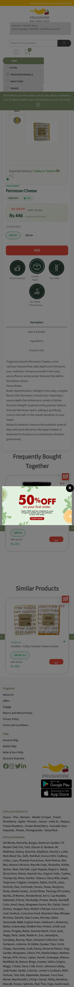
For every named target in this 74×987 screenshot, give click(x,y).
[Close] (70, 488)
